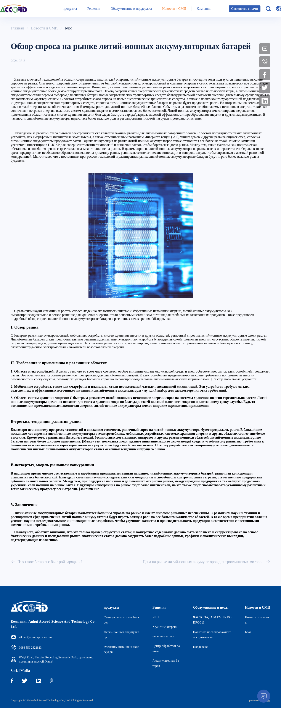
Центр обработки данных (166, 648)
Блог (68, 28)
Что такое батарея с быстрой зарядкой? (46, 561)
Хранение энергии (165, 627)
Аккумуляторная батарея (166, 663)
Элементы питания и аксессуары (121, 649)
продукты (70, 8)
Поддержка (200, 646)
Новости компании (257, 620)
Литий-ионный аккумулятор (121, 634)
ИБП (156, 617)
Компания (204, 8)
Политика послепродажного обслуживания (212, 634)
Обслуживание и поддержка (131, 8)
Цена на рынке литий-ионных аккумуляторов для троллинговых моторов (206, 561)
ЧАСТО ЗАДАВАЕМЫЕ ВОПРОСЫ (212, 620)
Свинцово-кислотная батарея (121, 620)
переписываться (163, 636)
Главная (17, 28)
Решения (93, 8)
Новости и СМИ (174, 8)
